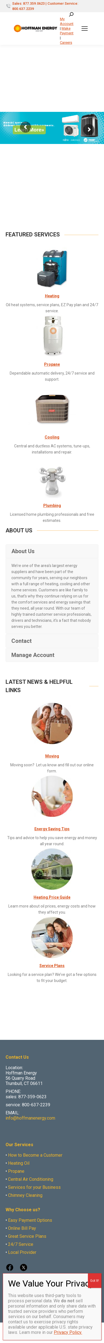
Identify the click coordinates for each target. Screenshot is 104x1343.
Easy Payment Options (30, 1220)
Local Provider (22, 1252)
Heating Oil (18, 1163)
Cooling (52, 437)
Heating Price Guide (52, 897)
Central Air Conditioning (30, 1179)
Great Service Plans (27, 1236)
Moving (52, 756)
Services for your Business (34, 1187)
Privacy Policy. (68, 1332)
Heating (52, 296)
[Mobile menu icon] (84, 28)
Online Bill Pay (22, 1228)
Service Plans (52, 965)
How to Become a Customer (35, 1155)
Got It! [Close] (94, 1281)
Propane (52, 364)
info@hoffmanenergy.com (30, 1118)
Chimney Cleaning (25, 1195)
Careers (66, 42)
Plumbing (52, 505)
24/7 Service (20, 1244)
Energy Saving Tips (52, 829)
